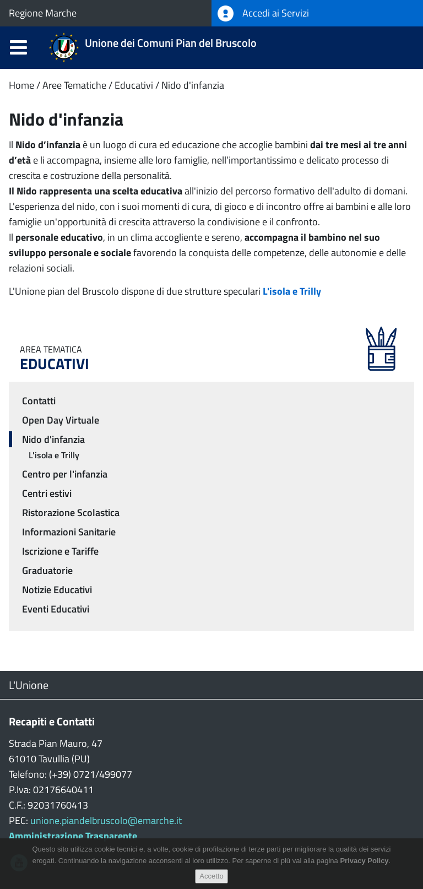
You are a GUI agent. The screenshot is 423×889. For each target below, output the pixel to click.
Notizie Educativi (57, 589)
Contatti (39, 400)
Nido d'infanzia (192, 85)
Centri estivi (47, 493)
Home (21, 85)
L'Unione (28, 684)
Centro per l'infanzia (64, 474)
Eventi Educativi (55, 608)
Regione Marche (43, 13)
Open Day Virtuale (60, 420)
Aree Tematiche (74, 85)
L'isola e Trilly (54, 455)
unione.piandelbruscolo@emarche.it (106, 820)
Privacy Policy (364, 861)
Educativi (134, 85)
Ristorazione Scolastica (71, 512)
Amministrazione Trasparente (73, 835)
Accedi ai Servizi (263, 13)
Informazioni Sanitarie (69, 531)
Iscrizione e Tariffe (60, 551)
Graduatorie (47, 570)
